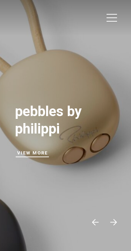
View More (32, 152)
